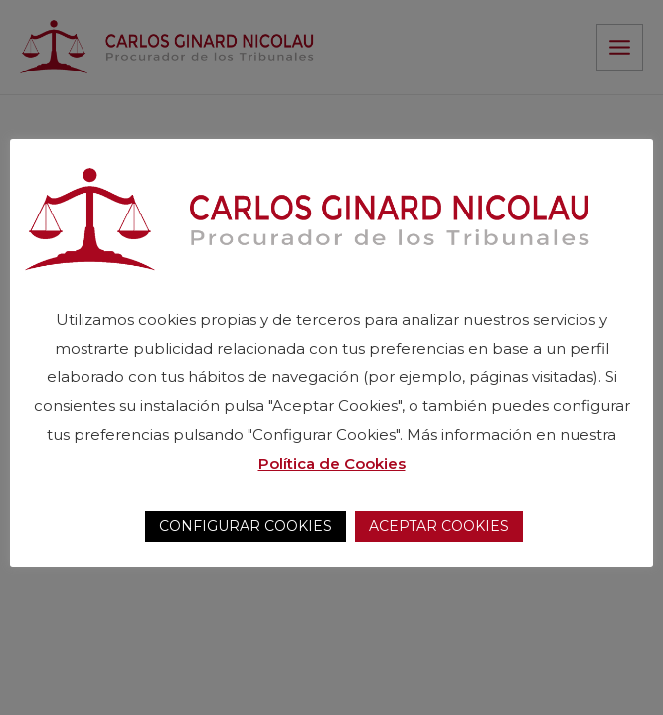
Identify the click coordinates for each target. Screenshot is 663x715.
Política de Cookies (332, 463)
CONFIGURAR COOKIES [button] (245, 526)
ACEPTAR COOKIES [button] (439, 526)
